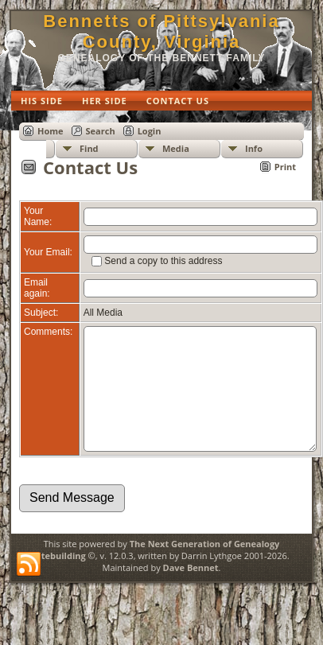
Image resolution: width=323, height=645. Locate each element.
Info (254, 148)
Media (175, 148)
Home (50, 131)
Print (285, 167)
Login (150, 131)
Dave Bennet (191, 591)
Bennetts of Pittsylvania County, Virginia (161, 31)
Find (89, 148)
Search (100, 131)
